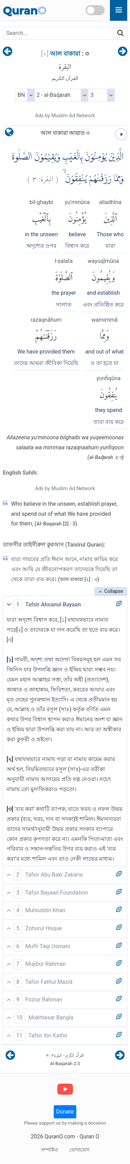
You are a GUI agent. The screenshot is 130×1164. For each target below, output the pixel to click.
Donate (65, 1111)
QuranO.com (59, 1136)
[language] (9, 133)
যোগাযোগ (79, 1150)
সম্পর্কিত (49, 1150)
